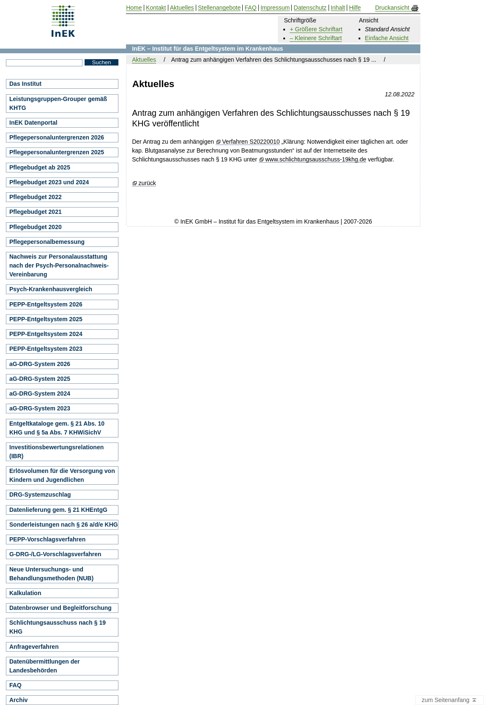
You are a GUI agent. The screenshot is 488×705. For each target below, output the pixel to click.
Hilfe (355, 8)
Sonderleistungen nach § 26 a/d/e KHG (63, 524)
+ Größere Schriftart (316, 29)
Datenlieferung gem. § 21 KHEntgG (58, 509)
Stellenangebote (219, 8)
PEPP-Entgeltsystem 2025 (45, 319)
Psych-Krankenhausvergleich (50, 289)
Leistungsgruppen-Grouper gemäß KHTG (58, 103)
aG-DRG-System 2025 (39, 378)
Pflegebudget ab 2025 (39, 167)
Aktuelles (144, 59)
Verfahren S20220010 (251, 142)
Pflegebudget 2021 (35, 211)
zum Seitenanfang (449, 700)
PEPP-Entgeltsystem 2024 (45, 334)
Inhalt (338, 8)
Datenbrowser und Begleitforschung (60, 607)
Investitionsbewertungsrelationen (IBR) (56, 451)
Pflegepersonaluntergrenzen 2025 (56, 152)
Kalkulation (25, 593)
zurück (147, 183)
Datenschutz (310, 8)
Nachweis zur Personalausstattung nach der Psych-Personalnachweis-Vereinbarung (59, 265)
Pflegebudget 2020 (35, 227)
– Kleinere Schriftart (316, 38)
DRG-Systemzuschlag (40, 494)
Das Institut (25, 83)
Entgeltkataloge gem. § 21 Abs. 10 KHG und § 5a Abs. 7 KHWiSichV (56, 428)
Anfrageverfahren (34, 646)
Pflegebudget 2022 (35, 197)
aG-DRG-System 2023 (39, 408)
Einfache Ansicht (387, 38)
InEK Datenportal (33, 122)
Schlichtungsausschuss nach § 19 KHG (57, 627)
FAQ (15, 685)
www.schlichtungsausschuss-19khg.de (315, 159)
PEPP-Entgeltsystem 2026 (45, 304)
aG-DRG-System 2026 (39, 364)
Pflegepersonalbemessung (47, 241)
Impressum (275, 8)
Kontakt (156, 8)
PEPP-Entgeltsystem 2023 (45, 348)
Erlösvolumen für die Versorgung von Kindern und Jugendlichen (62, 475)
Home (134, 8)
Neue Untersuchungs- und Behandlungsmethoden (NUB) (51, 574)
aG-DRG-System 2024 (39, 393)
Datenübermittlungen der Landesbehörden (44, 666)
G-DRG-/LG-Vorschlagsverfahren (55, 554)
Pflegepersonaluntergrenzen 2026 (56, 137)
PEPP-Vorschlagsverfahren (47, 539)
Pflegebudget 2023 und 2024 (49, 182)
